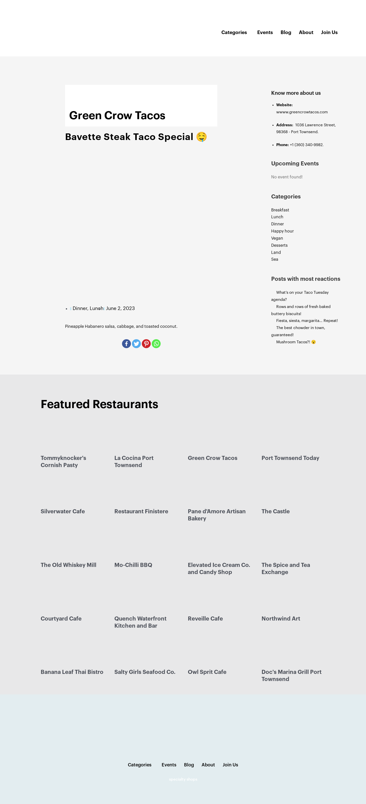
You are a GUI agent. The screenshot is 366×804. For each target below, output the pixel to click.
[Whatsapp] (156, 343)
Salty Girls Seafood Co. (144, 672)
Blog (286, 32)
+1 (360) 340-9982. (307, 145)
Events (265, 32)
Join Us (329, 32)
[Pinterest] (146, 343)
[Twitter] (136, 343)
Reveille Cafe (205, 619)
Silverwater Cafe (63, 511)
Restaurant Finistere (141, 511)
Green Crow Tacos (212, 458)
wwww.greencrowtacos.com (302, 112)
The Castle (276, 511)
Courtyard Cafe (61, 619)
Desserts (279, 245)
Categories (234, 32)
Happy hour (282, 231)
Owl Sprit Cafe (207, 672)
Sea (274, 259)
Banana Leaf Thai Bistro (72, 672)
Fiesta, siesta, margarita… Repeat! (308, 321)
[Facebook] (126, 343)
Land (276, 253)
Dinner (277, 224)
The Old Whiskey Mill (68, 565)
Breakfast (280, 210)
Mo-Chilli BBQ (133, 565)
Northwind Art (281, 619)
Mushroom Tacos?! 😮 (298, 342)
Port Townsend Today (290, 458)
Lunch (277, 217)
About (306, 32)
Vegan (277, 238)
